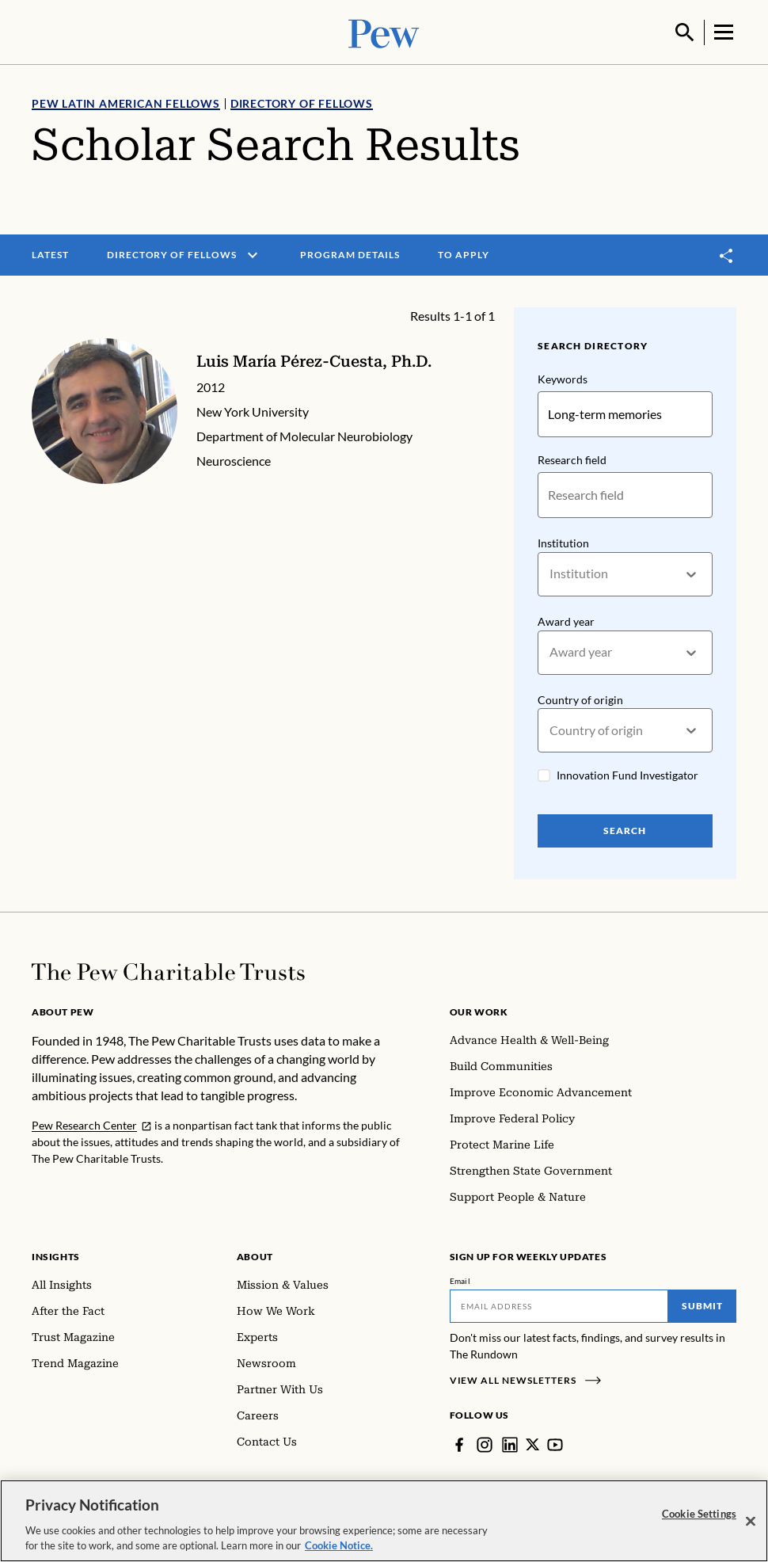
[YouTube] (555, 1443)
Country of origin (580, 698)
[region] (384, 1521)
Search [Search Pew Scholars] (625, 830)
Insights (56, 1255)
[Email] (559, 1304)
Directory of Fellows (301, 102)
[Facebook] (459, 1443)
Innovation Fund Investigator (627, 774)
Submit (702, 1304)
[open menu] (252, 253)
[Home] (168, 970)
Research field (572, 458)
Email (460, 1279)
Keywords (562, 377)
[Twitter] (533, 1443)
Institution (563, 541)
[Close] (750, 1521)
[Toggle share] (726, 254)
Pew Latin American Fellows (126, 102)
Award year (566, 620)
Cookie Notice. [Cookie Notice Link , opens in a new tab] (339, 1545)
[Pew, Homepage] (384, 31)
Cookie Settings (699, 1513)
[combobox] (550, 573)
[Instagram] (484, 1443)
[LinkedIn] (509, 1443)
